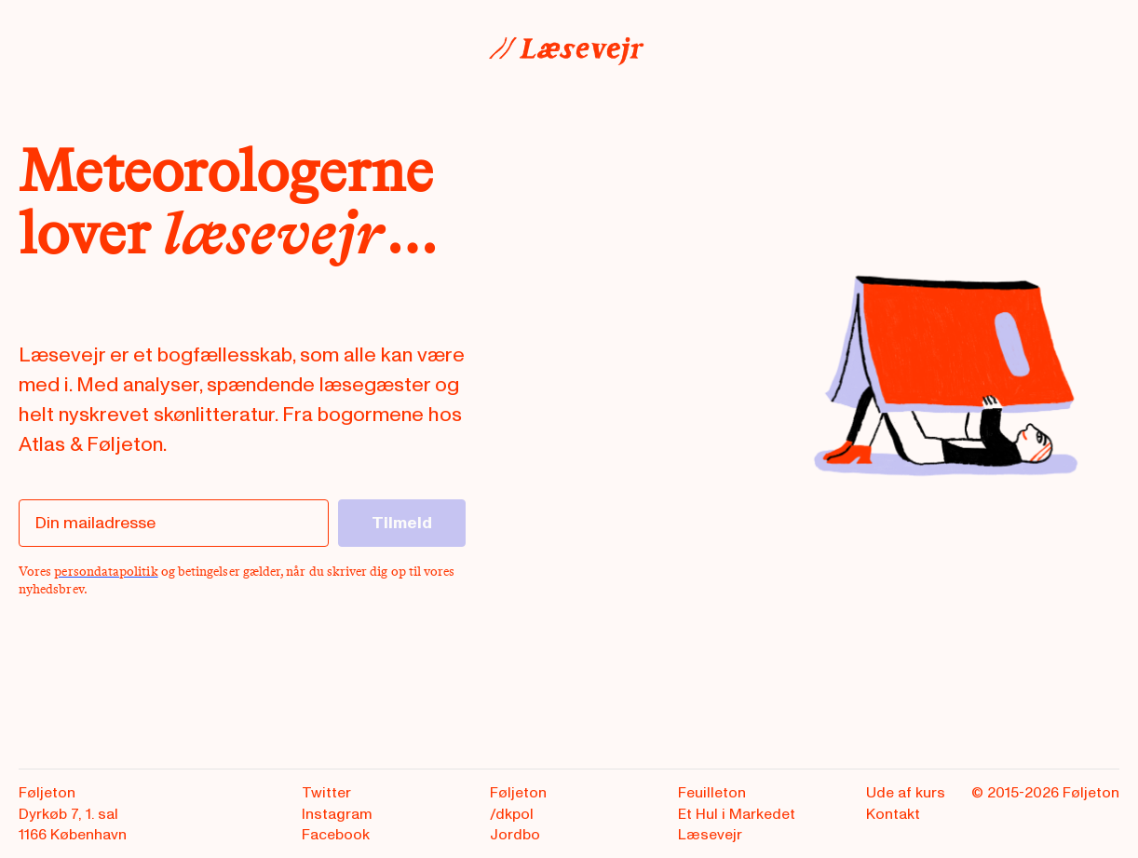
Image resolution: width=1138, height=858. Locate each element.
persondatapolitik (105, 571)
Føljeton (518, 793)
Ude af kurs (905, 793)
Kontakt (893, 814)
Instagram (337, 814)
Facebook (336, 834)
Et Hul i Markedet (736, 814)
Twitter (326, 793)
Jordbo (515, 834)
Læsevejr (710, 834)
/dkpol (512, 814)
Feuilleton (712, 793)
